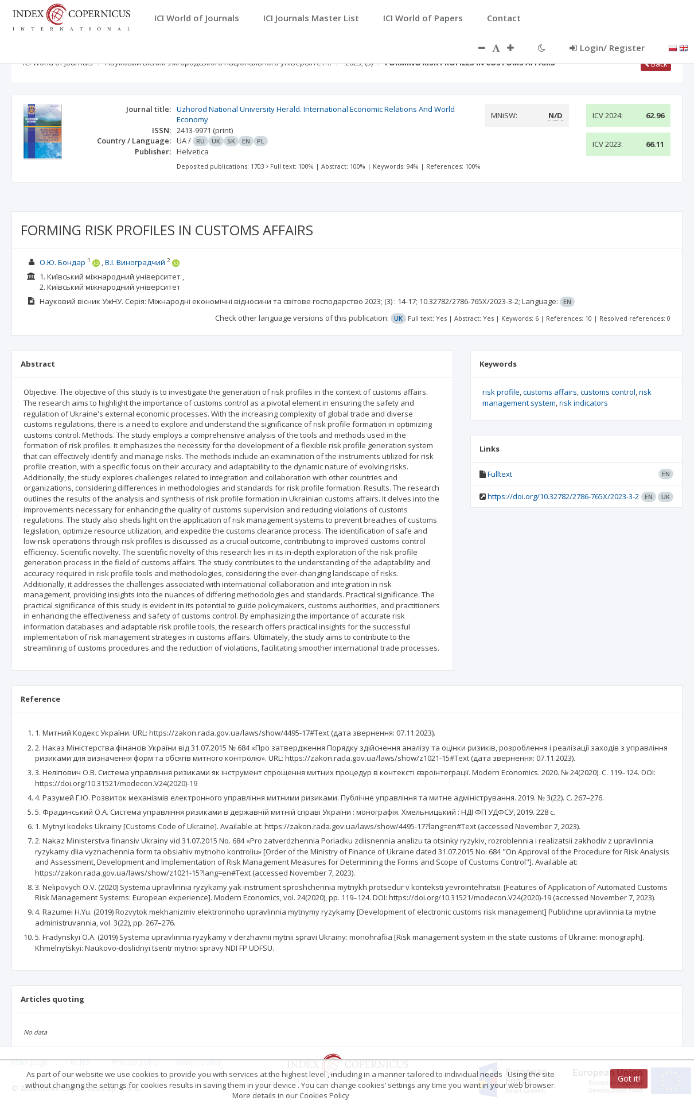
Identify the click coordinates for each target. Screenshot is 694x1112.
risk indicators (583, 403)
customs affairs (550, 392)
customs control (607, 392)
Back (656, 64)
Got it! (629, 1078)
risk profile (501, 392)
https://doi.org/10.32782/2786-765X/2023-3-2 (563, 496)
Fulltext (500, 474)
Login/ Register (607, 47)
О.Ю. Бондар (62, 262)
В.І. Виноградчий (135, 262)
